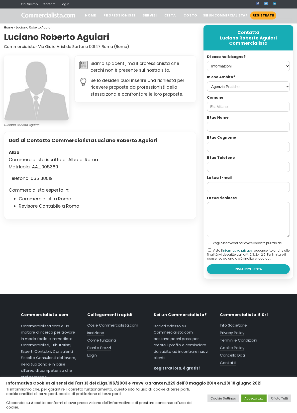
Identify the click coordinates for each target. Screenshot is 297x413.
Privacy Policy (232, 332)
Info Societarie (233, 325)
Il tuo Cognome (221, 137)
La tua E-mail (219, 177)
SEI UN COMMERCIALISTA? (239, 15)
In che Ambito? (221, 76)
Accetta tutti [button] (254, 398)
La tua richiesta (222, 197)
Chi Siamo (29, 4)
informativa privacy (237, 250)
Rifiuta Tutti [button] (279, 398)
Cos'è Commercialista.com (112, 325)
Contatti (49, 4)
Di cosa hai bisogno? (226, 56)
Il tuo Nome (218, 117)
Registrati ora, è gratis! (177, 368)
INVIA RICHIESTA (248, 269)
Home (8, 27)
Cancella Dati (232, 355)
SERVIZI (150, 15)
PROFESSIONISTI (119, 15)
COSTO (190, 15)
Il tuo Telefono (221, 157)
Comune (215, 97)
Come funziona (101, 340)
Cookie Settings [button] (223, 398)
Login (65, 4)
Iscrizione (95, 332)
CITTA (170, 15)
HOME (90, 15)
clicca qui (262, 258)
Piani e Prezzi (99, 347)
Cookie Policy (232, 347)
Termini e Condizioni (238, 340)
